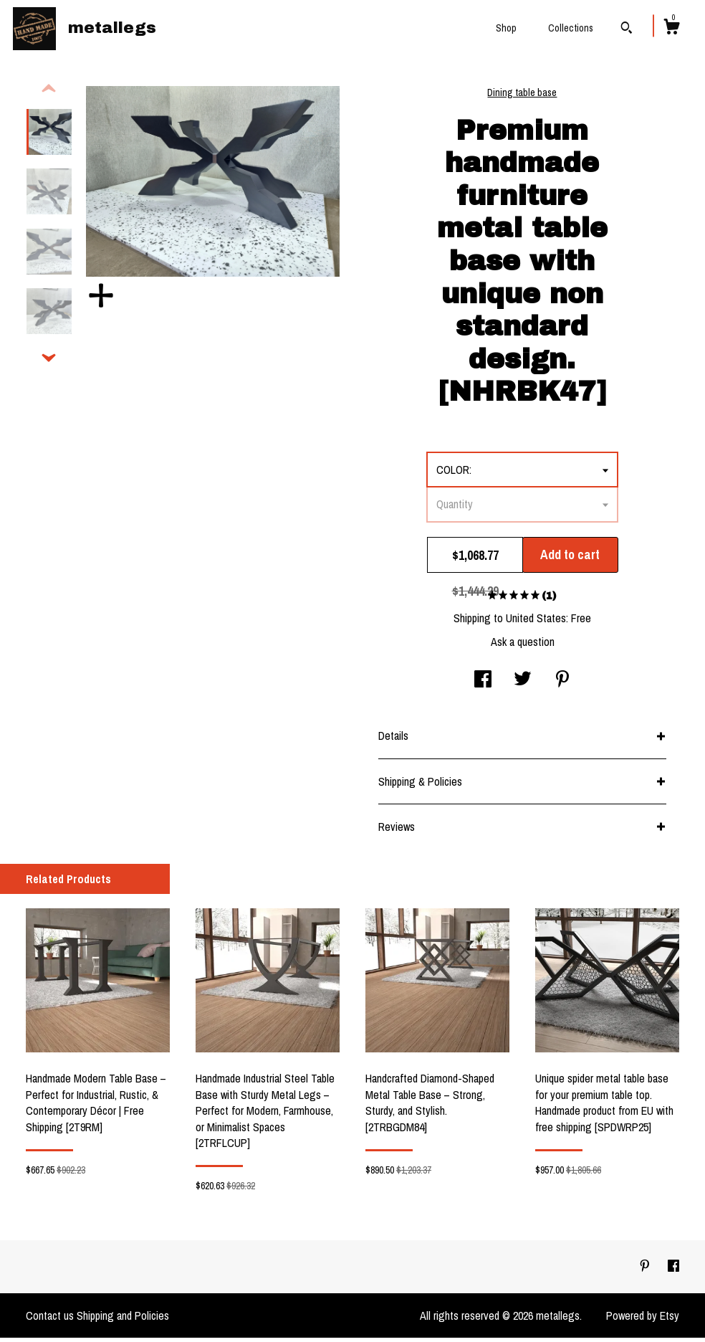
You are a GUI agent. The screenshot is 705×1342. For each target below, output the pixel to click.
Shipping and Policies (123, 1320)
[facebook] (673, 1270)
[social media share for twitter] (522, 685)
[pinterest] (646, 1270)
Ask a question (523, 646)
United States (536, 622)
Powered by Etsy (642, 1320)
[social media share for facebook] (482, 685)
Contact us (50, 1320)
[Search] (626, 29)
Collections (570, 28)
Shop (506, 28)
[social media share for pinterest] (562, 685)
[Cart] (671, 28)
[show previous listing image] (49, 93)
